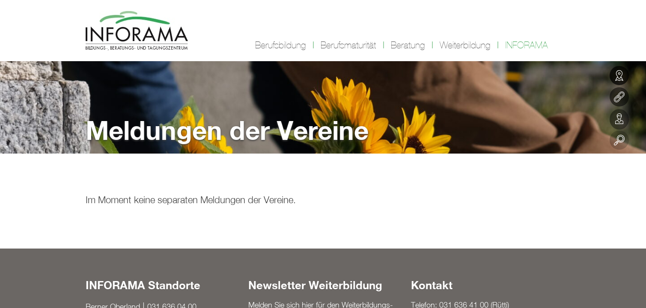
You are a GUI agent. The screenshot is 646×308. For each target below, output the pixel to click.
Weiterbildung (465, 45)
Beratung (408, 45)
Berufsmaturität (348, 45)
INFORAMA (526, 45)
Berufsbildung (280, 45)
